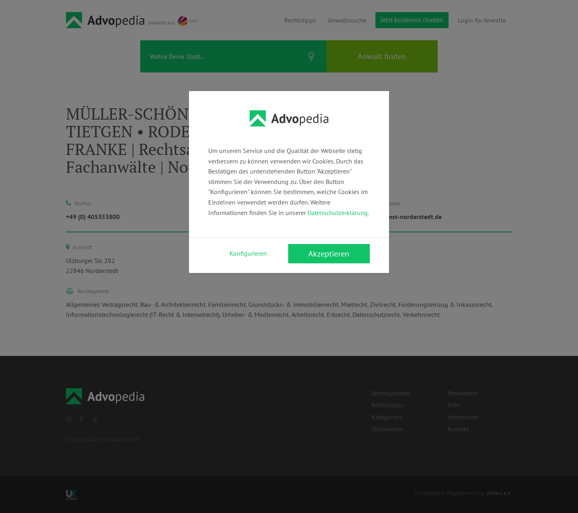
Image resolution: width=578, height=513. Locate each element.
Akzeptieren (328, 253)
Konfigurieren (248, 253)
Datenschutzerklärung (337, 213)
